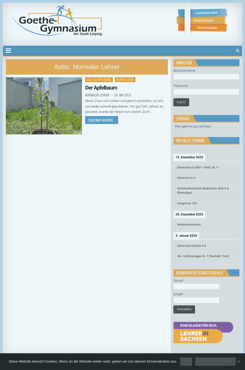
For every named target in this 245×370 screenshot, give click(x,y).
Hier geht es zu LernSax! (193, 126)
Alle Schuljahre (98, 79)
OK (186, 361)
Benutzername (184, 71)
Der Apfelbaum (101, 87)
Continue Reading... (101, 120)
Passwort (180, 86)
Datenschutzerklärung (215, 361)
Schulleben (125, 79)
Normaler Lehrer (97, 95)
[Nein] (238, 361)
